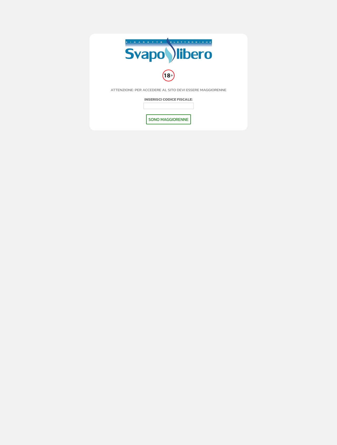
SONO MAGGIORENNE (168, 119)
